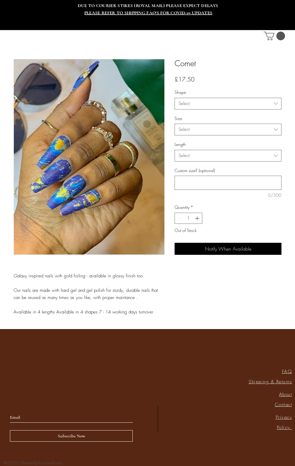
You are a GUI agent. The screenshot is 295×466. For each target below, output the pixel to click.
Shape (180, 92)
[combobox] (228, 104)
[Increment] (197, 218)
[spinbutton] (188, 218)
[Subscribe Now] (71, 436)
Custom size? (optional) (195, 170)
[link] (274, 36)
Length (180, 144)
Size (178, 118)
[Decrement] (179, 218)
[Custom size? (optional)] (228, 182)
